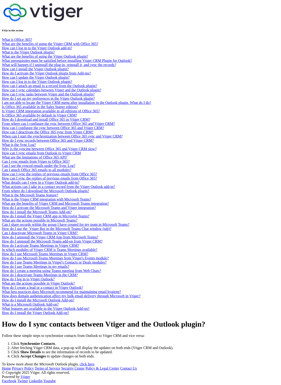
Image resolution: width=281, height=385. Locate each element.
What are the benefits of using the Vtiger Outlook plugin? (45, 56)
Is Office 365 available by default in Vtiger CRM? (39, 115)
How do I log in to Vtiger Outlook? (28, 279)
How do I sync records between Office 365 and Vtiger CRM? (48, 140)
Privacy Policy (23, 368)
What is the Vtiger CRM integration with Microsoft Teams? (46, 199)
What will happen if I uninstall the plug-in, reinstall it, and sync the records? (59, 65)
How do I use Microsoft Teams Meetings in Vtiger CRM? (45, 254)
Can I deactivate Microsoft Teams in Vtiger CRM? (40, 233)
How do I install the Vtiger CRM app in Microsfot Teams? (45, 216)
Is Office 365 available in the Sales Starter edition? (40, 107)
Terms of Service (47, 368)
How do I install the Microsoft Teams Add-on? (37, 212)
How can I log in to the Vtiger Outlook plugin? (37, 82)
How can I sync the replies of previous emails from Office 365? (49, 174)
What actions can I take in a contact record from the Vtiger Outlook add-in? (58, 187)
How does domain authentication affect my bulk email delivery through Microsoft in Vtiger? (71, 296)
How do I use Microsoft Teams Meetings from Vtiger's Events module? (55, 258)
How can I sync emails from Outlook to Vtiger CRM (41, 153)
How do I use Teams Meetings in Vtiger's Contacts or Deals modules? (54, 262)
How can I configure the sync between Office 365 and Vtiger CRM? (53, 128)
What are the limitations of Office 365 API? (34, 157)
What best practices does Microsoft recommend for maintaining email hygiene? (61, 292)
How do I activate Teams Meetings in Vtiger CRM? (40, 245)
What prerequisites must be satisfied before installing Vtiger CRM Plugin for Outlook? (67, 61)
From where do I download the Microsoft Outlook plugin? (45, 191)
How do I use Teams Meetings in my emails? (35, 266)
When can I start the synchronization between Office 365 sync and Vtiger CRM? (62, 136)
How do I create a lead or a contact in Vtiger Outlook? (42, 288)
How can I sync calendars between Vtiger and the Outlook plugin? (51, 90)
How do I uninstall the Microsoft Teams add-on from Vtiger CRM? (52, 241)
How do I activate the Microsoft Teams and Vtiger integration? (49, 208)
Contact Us (128, 368)
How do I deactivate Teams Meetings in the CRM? (40, 275)
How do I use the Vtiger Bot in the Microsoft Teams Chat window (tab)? (56, 229)
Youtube (49, 381)
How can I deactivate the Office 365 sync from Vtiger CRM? (47, 132)
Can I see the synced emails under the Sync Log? (38, 166)
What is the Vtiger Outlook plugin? (28, 52)
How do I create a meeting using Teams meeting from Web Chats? (51, 271)
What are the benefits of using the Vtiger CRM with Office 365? (50, 44)
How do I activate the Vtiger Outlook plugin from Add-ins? (46, 73)
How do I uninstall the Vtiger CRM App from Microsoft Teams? (50, 237)
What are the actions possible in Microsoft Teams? (39, 220)
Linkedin (36, 381)
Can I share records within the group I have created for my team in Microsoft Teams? (66, 224)
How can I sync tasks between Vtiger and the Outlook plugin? (48, 94)
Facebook (9, 381)
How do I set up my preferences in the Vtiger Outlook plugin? (48, 98)
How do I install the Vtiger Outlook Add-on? (35, 313)
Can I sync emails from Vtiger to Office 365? (36, 161)
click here (87, 364)
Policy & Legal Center (102, 368)
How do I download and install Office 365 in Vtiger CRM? (46, 119)
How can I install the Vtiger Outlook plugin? (35, 69)
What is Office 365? (17, 40)
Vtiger (25, 377)
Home (6, 368)
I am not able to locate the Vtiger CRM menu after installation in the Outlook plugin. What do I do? (76, 103)
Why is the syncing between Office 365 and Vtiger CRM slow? (49, 149)
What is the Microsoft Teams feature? (30, 195)
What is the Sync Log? (19, 145)
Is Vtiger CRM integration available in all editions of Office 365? (51, 111)
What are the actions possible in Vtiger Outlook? (38, 283)
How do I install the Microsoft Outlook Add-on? (38, 300)
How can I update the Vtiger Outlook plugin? (36, 77)
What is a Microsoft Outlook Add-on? (30, 304)
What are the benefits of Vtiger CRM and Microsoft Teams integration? (55, 203)
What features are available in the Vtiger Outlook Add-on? (46, 309)
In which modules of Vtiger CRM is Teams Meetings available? (49, 250)
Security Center (73, 368)
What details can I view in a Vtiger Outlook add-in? (40, 182)
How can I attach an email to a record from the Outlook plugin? (49, 86)
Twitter (22, 381)
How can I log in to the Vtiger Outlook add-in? (37, 48)
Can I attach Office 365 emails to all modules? (36, 170)
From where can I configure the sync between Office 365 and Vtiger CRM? (58, 124)
